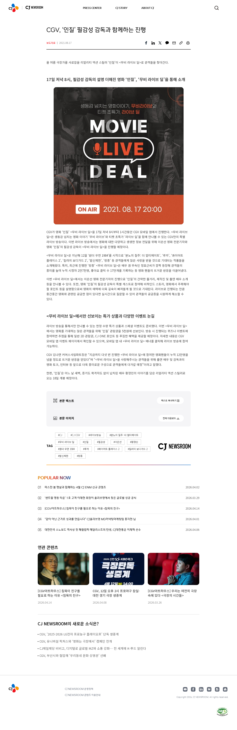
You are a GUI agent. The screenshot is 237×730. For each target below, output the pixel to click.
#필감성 (101, 442)
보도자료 (50, 43)
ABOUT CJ (147, 8)
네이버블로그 (209, 689)
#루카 (86, 449)
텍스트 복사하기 (168, 400)
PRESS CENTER (92, 8)
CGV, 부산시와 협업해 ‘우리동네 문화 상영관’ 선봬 (72, 655)
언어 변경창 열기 (226, 8)
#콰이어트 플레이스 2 (108, 449)
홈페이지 (225, 689)
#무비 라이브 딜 (66, 442)
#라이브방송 (95, 435)
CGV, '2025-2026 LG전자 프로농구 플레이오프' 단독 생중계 (79, 634)
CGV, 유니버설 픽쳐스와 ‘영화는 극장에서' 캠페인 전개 (75, 641)
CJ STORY (121, 8)
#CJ (60, 435)
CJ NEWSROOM (14, 8)
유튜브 (185, 689)
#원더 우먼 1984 (66, 449)
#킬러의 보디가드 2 (137, 449)
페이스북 (193, 689)
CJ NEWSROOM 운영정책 (79, 689)
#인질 (86, 442)
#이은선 (118, 442)
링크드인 (201, 689)
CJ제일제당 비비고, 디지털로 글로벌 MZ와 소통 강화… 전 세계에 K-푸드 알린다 (92, 648)
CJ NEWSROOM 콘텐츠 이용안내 (83, 695)
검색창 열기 (216, 8)
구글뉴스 (217, 689)
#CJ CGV (75, 435)
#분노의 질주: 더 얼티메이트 (124, 435)
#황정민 (134, 442)
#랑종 (80, 456)
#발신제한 (63, 456)
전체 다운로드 (169, 418)
